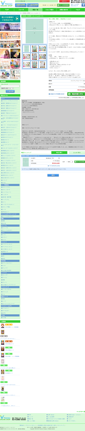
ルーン (4, 202)
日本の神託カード (9, 343)
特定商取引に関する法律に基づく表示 (47, 425)
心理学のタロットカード (8, 172)
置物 (4, 279)
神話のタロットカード (8, 165)
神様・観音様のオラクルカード (10, 103)
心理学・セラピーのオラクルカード (11, 122)
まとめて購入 (77, 152)
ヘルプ (69, 418)
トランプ (5, 180)
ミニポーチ (5, 194)
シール (4, 209)
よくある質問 (76, 4)
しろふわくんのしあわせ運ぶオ (7, 368)
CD (3, 256)
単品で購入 (59, 152)
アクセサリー (6, 308)
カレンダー (5, 275)
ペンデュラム (6, 199)
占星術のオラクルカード (8, 130)
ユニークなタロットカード (9, 160)
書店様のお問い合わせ (53, 420)
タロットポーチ (6, 189)
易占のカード (6, 139)
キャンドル (5, 227)
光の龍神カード (9, 373)
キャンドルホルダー (7, 230)
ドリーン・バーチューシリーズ (10, 100)
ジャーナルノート (7, 192)
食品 (4, 298)
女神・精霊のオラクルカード (9, 108)
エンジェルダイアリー (8, 216)
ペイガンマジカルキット (8, 204)
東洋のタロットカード (8, 175)
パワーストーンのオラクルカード (11, 115)
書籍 (4, 220)
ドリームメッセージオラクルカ (7, 384)
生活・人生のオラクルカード (9, 127)
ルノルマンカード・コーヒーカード (11, 145)
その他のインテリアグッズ (9, 284)
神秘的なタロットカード (8, 150)
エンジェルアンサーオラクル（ (7, 338)
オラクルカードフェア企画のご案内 (56, 418)
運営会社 (22, 425)
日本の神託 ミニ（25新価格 (12, 356)
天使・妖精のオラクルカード (9, 105)
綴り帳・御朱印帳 (7, 197)
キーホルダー (6, 310)
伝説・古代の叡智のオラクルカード (11, 118)
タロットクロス (6, 187)
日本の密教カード (9, 350)
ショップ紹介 (32, 420)
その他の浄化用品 (7, 270)
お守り (4, 313)
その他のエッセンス (7, 249)
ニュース (31, 416)
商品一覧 (31, 418)
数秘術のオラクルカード (8, 132)
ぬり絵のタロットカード (8, 177)
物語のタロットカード (8, 158)
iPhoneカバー (6, 211)
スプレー (5, 237)
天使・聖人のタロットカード (9, 163)
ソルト (4, 265)
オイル (4, 239)
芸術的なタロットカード (8, 153)
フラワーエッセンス (7, 244)
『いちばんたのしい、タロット (7, 405)
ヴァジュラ (5, 291)
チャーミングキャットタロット (7, 395)
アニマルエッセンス (7, 246)
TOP (1, 13)
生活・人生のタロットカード (9, 170)
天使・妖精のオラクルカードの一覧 (12, 13)
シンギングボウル (7, 289)
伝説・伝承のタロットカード (9, 167)
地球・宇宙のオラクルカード (9, 113)
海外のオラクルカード (8, 137)
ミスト (4, 234)
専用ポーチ (5, 251)
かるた (4, 182)
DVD (4, 258)
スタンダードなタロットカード (10, 148)
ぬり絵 (4, 223)
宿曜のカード (6, 142)
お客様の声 (75, 5)
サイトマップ (61, 425)
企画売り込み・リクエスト (74, 414)
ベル (4, 294)
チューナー (5, 268)
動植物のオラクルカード (8, 110)
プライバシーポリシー (31, 425)
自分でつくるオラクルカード (9, 134)
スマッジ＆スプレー (7, 263)
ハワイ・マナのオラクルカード (10, 125)
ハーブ (4, 301)
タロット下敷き (6, 207)
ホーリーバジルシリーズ (8, 303)
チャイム (5, 277)
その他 (4, 317)
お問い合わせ (51, 414)
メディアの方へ (72, 420)
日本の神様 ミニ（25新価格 (12, 327)
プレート (5, 282)
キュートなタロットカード (9, 155)
